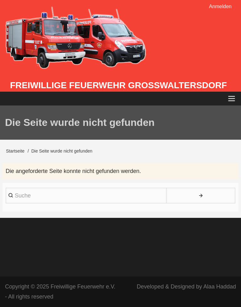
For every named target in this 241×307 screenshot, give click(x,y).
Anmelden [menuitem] (220, 6)
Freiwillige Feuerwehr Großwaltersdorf (118, 85)
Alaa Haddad (219, 286)
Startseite (15, 151)
